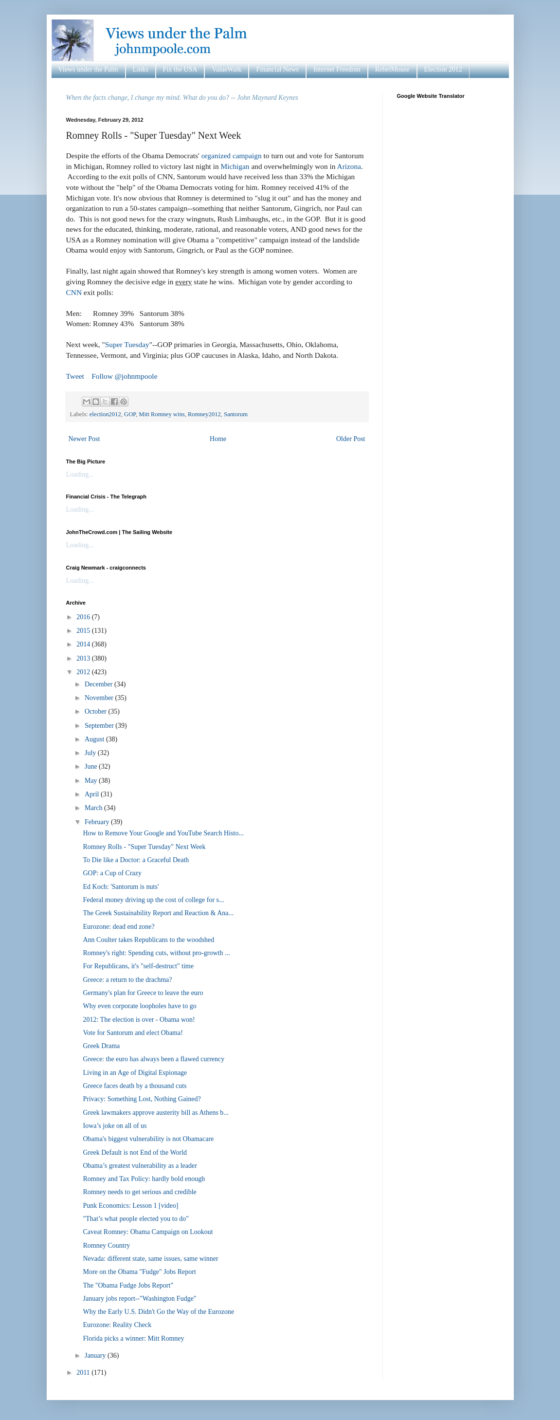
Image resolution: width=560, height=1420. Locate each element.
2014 (84, 644)
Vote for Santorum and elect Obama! (132, 1032)
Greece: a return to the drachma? (127, 979)
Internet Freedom (337, 69)
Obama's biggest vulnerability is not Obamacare (148, 1139)
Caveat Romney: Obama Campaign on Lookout (148, 1232)
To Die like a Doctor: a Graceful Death (136, 860)
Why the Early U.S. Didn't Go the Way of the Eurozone (158, 1311)
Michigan (235, 166)
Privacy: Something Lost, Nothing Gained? (141, 1099)
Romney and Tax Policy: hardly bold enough (144, 1178)
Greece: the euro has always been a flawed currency (153, 1059)
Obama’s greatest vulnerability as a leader (140, 1165)
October (96, 711)
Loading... (80, 474)
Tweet (75, 376)
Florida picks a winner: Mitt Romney (133, 1338)
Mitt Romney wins (161, 414)
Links (140, 69)
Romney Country (106, 1245)
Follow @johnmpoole (124, 376)
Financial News (277, 69)
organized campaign (231, 155)
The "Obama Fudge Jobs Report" (128, 1285)
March (94, 807)
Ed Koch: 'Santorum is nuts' (121, 886)
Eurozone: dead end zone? (118, 926)
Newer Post (84, 439)
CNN (74, 292)
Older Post (350, 439)
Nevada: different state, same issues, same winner (150, 1258)
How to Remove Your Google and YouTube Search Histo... (163, 833)
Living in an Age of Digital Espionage (135, 1072)
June (92, 766)
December (99, 684)
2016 (84, 617)
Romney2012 (204, 414)
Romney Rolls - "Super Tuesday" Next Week (144, 846)
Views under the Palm (88, 69)
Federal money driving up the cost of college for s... (153, 900)
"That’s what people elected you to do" (135, 1218)
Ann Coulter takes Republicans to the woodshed (148, 939)
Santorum (236, 414)
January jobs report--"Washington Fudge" (139, 1298)
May (92, 780)
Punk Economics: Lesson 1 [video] (130, 1205)
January (96, 1355)
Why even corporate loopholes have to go (139, 1006)
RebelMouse (392, 69)
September (100, 725)
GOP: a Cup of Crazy (112, 873)
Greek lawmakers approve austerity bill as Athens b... (155, 1112)
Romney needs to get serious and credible (139, 1192)
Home (218, 439)
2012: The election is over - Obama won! (139, 1019)
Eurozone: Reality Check (117, 1324)
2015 (84, 630)
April (93, 794)
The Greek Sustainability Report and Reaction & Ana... (158, 913)
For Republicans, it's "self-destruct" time (138, 966)
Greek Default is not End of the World (135, 1152)
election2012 (105, 414)
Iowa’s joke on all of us (114, 1125)
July (91, 752)
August (95, 739)
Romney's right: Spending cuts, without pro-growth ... (156, 953)
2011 (83, 1372)
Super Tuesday (127, 344)
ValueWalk (226, 69)
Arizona (349, 166)
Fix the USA (180, 69)
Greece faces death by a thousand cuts (134, 1085)
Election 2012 (443, 69)
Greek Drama (101, 1046)
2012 (84, 672)
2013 (84, 658)
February (98, 822)
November (100, 697)
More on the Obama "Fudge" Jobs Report (139, 1271)
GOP (130, 414)
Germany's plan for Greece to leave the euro (143, 992)
